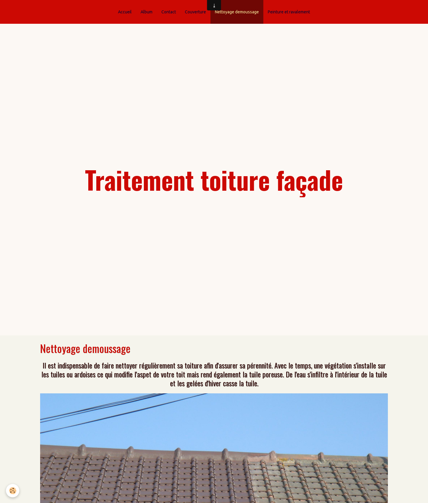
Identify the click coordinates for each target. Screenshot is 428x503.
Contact (168, 12)
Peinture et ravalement (289, 12)
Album (146, 12)
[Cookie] (12, 490)
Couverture (195, 12)
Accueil (125, 12)
